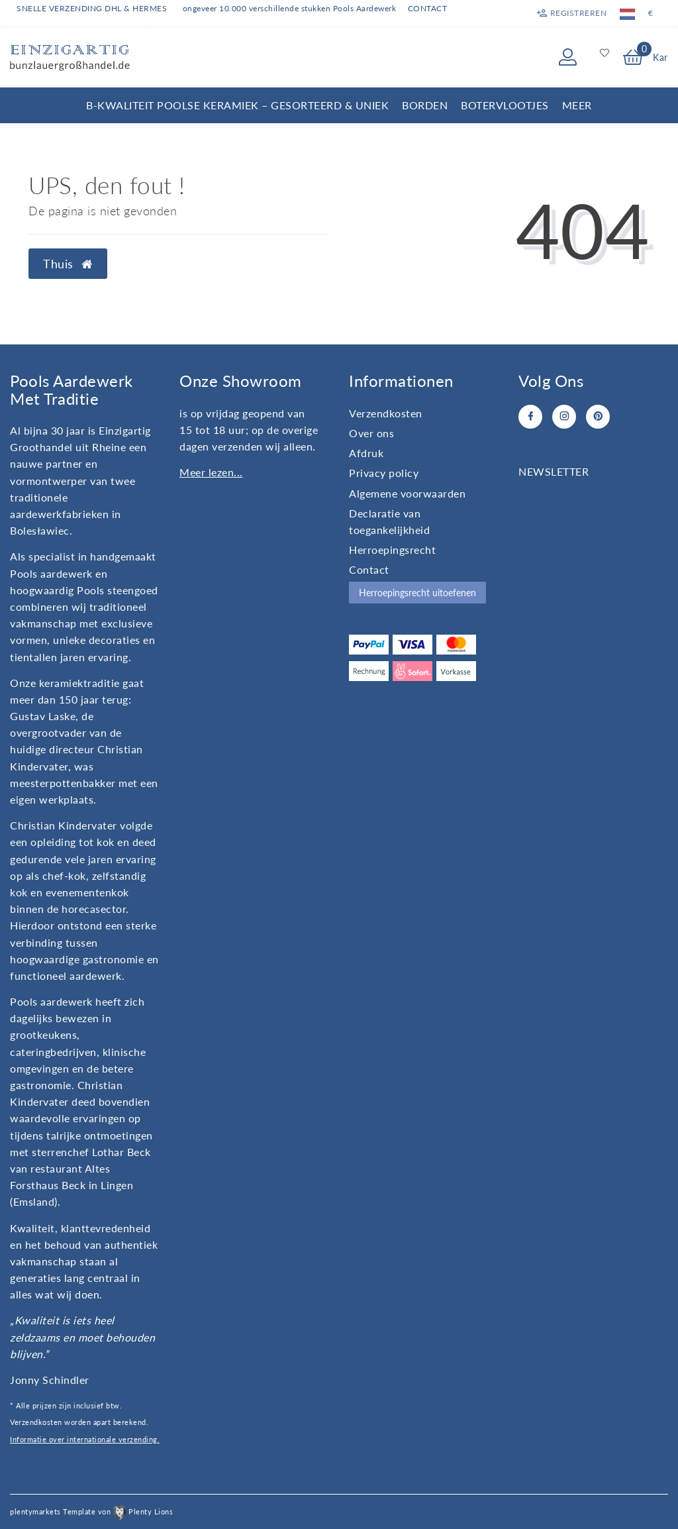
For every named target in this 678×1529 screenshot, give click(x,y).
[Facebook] (530, 417)
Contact (428, 8)
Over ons (371, 433)
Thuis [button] (68, 264)
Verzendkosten (385, 413)
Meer (577, 105)
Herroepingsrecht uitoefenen (417, 592)
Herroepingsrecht (392, 549)
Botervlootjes (505, 105)
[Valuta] (651, 13)
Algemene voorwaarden (407, 493)
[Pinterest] (598, 417)
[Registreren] (571, 13)
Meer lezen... (211, 472)
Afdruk (366, 453)
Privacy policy (383, 472)
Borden (425, 105)
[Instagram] (564, 417)
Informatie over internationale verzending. (85, 1439)
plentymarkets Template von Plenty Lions (91, 1511)
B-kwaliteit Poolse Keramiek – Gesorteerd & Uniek (237, 105)
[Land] (627, 13)
